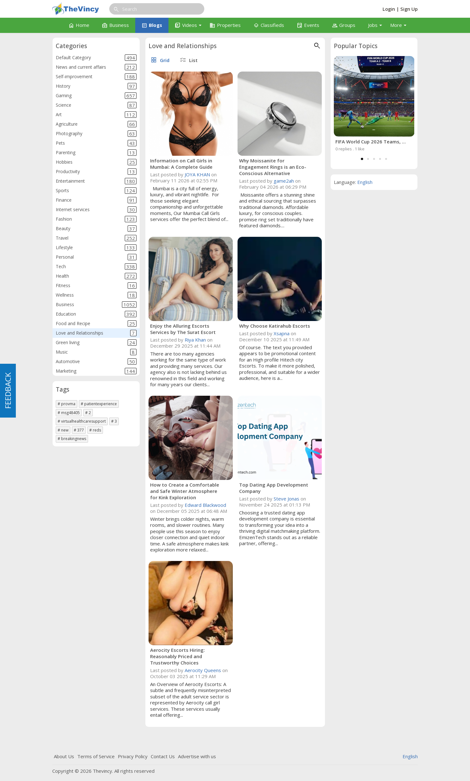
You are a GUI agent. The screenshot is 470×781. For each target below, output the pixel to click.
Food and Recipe (96, 323)
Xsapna (281, 333)
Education (96, 314)
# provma (66, 403)
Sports (96, 190)
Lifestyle (96, 247)
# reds (95, 430)
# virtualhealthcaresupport (82, 421)
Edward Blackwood (205, 505)
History (96, 86)
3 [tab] (374, 158)
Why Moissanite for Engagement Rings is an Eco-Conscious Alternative (272, 166)
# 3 (114, 421)
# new (63, 430)
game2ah (284, 181)
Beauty (96, 228)
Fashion (96, 219)
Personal (96, 257)
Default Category (96, 57)
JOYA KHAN (197, 174)
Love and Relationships (96, 333)
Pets (96, 143)
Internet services (96, 209)
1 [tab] (362, 158)
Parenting (96, 152)
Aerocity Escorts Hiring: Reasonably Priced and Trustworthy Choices (177, 656)
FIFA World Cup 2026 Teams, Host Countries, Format (371, 141)
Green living (96, 342)
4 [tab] (380, 158)
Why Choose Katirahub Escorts (274, 326)
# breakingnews (72, 438)
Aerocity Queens (203, 670)
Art (96, 114)
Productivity (96, 171)
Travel (96, 238)
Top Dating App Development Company (273, 488)
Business (96, 304)
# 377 (79, 430)
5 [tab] (386, 158)
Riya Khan (195, 340)
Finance (96, 200)
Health (96, 276)
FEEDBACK (8, 391)
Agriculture (96, 124)
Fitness (96, 285)
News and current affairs (96, 67)
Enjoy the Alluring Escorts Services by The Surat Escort (183, 329)
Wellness (96, 295)
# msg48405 (69, 412)
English (364, 182)
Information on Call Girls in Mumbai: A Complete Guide (181, 163)
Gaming (96, 95)
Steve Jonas (286, 498)
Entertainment (96, 181)
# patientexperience (99, 403)
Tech (96, 266)
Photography (96, 133)
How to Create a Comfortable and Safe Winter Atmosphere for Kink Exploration (184, 491)
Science (96, 105)
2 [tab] (368, 158)
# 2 (88, 412)
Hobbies (96, 162)
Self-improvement (96, 76)
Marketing (96, 371)
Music (96, 352)
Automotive (96, 361)
